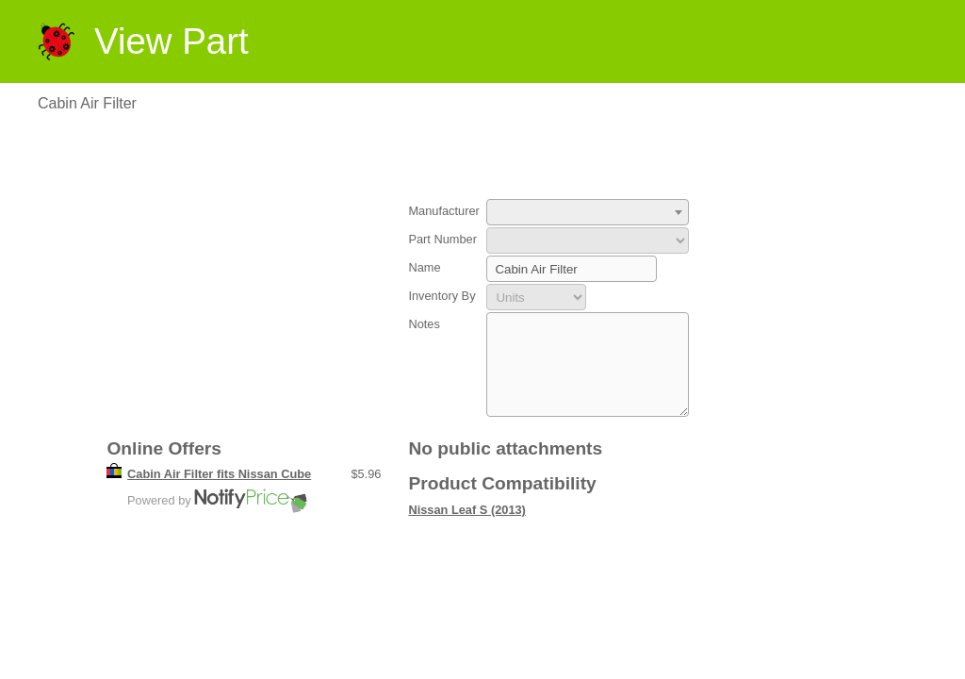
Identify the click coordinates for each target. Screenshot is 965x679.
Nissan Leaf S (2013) (466, 529)
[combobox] (587, 212)
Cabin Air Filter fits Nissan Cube (219, 494)
